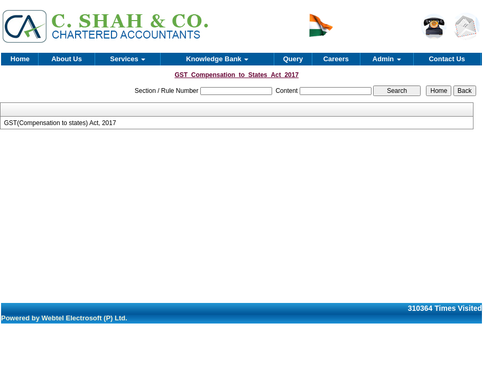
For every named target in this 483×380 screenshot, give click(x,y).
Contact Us (447, 59)
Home (20, 59)
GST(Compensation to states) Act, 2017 (60, 123)
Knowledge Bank (217, 59)
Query (293, 59)
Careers (336, 59)
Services (127, 59)
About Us (66, 59)
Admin (387, 59)
